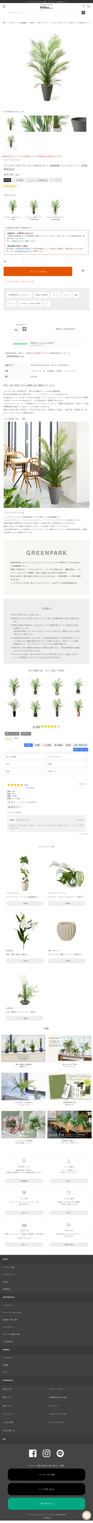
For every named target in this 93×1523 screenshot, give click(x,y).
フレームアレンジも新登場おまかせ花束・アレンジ (23, 1142)
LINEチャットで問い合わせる (65, 329)
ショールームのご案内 (46, 1475)
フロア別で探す (8, 1341)
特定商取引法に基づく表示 (58, 1397)
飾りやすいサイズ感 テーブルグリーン (69, 1065)
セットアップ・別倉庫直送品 (36, 180)
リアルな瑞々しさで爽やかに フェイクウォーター (23, 1104)
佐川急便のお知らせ (22, 251)
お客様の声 (6, 1289)
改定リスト (17, 241)
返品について (7, 1406)
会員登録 (6, 1365)
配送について (7, 1397)
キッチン (67, 295)
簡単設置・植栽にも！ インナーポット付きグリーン (69, 1142)
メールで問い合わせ (46, 1489)
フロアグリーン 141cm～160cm (30, 303)
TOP (4, 23)
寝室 (76, 295)
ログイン (6, 1372)
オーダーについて (8, 1274)
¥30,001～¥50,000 (41, 295)
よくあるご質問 (8, 1422)
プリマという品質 (8, 1267)
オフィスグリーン (8, 1327)
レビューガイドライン (56, 1422)
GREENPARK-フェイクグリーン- (19, 295)
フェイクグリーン (8, 1305)
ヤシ (47, 303)
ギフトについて (8, 1414)
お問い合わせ (69, 1244)
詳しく (69, 1181)
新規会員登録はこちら (15, 356)
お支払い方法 (7, 1389)
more (25, 903)
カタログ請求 (9, 1430)
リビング (55, 295)
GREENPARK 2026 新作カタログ (69, 1104)
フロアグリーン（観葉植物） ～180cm (21, 23)
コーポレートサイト (57, 1414)
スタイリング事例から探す (11, 1334)
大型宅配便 (18, 180)
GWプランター (42, 23)
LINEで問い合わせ (46, 1504)
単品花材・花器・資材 (10, 1320)
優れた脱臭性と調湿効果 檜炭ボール (23, 1065)
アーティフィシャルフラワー (12, 1312)
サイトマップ (53, 1406)
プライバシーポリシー (56, 1389)
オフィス (11, 303)
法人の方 (6, 1282)
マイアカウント (8, 1358)
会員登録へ (24, 1181)
